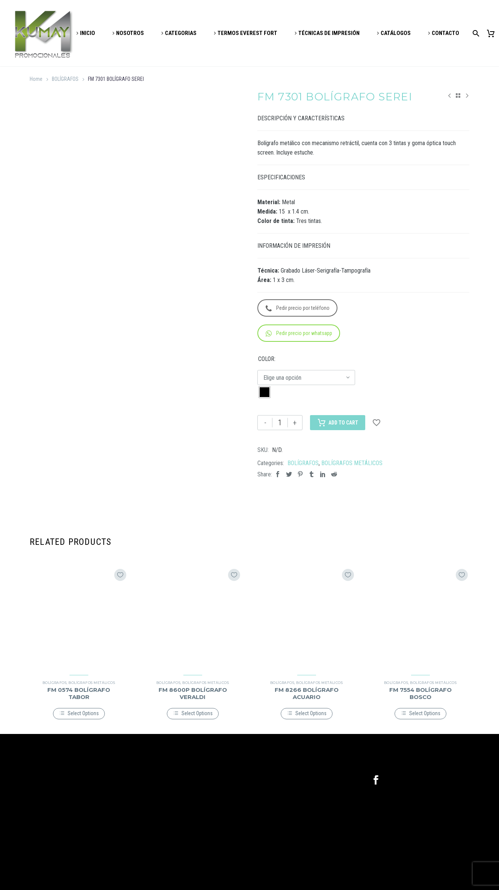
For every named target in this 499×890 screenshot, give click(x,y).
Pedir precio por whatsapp (299, 333)
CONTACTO (445, 33)
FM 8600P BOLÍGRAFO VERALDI (193, 693)
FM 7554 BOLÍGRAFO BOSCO (420, 693)
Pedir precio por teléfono (298, 308)
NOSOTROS (130, 33)
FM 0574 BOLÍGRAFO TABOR (78, 693)
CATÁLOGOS (396, 33)
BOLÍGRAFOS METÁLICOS (352, 463)
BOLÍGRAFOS (65, 79)
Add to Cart (337, 422)
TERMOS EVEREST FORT (247, 33)
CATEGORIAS (181, 33)
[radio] (264, 392)
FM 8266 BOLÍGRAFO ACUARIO (307, 693)
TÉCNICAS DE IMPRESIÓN (329, 33)
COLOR (266, 358)
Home (36, 79)
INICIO (87, 33)
